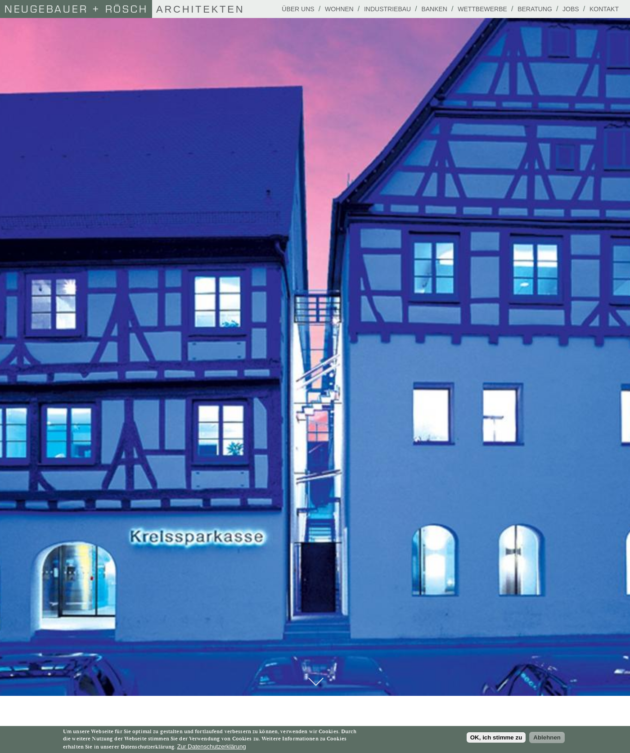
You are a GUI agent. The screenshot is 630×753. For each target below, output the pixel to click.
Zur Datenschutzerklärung (211, 746)
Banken (434, 9)
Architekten (122, 9)
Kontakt (604, 9)
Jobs (570, 9)
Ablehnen (547, 737)
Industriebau (387, 9)
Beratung (535, 9)
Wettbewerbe (482, 9)
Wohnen (339, 9)
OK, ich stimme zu (496, 737)
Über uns (298, 9)
